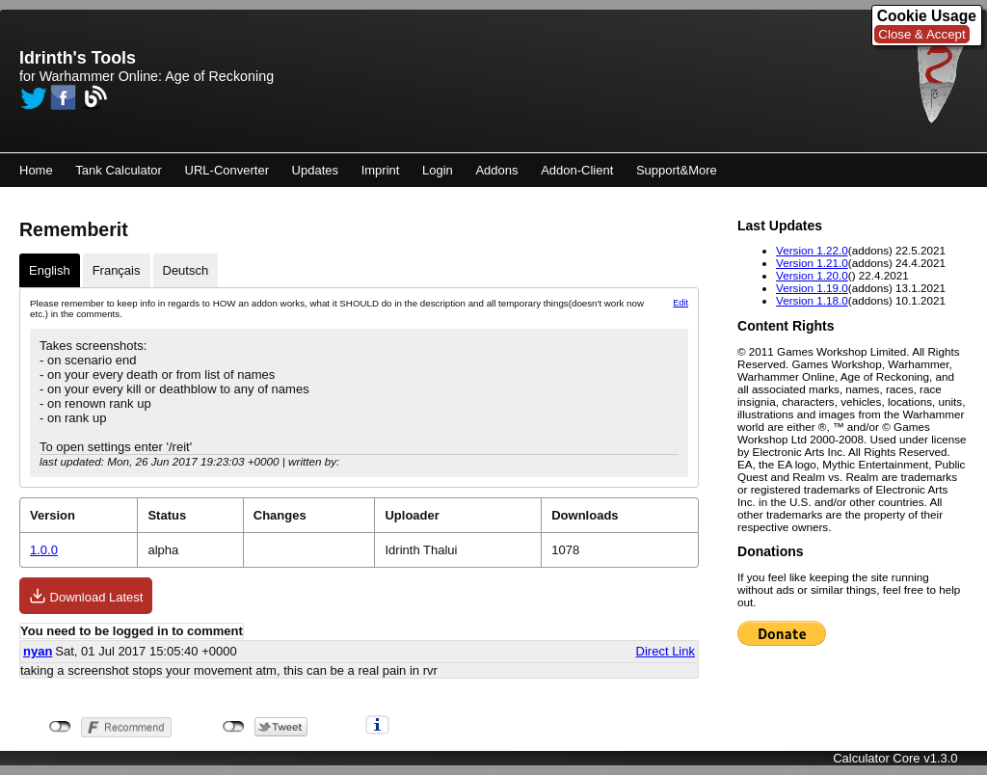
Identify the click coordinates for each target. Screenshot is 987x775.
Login (437, 170)
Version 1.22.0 (812, 250)
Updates (315, 170)
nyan (37, 651)
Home (36, 170)
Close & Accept (921, 34)
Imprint (380, 170)
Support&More (676, 170)
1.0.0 (44, 550)
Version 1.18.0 (812, 300)
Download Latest (86, 595)
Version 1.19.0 (812, 287)
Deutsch (186, 270)
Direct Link (665, 651)
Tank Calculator (118, 170)
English (49, 270)
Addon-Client (577, 170)
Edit (680, 302)
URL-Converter (227, 170)
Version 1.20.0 (812, 275)
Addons (496, 170)
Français (117, 270)
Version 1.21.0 (812, 262)
